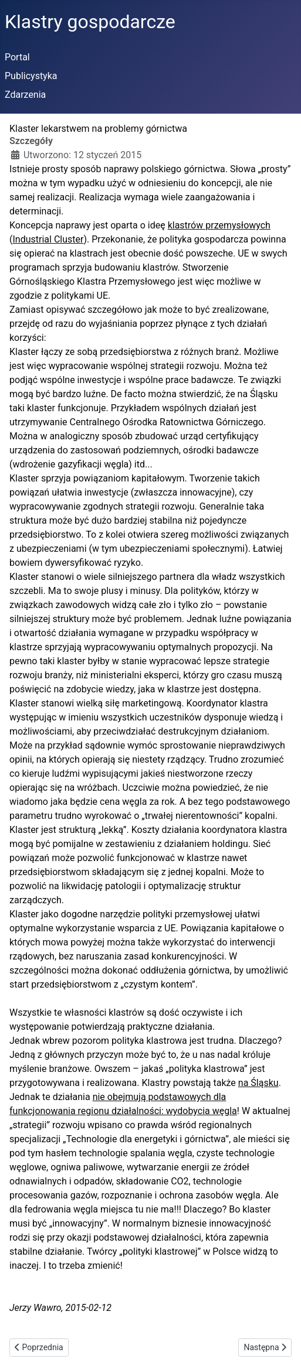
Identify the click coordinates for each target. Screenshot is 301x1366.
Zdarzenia (25, 94)
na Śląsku (258, 1082)
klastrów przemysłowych (219, 225)
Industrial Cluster (47, 239)
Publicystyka (31, 75)
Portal (17, 57)
